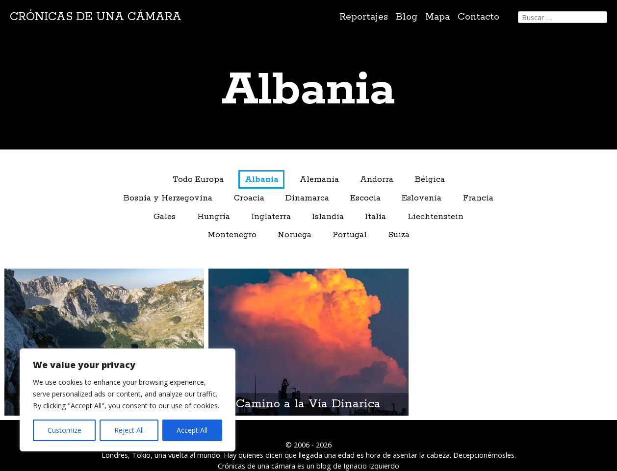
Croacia (249, 198)
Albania (262, 179)
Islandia (328, 217)
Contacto (478, 17)
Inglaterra (271, 217)
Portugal (350, 235)
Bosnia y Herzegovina (168, 198)
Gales (165, 217)
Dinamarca (307, 198)
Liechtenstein (435, 217)
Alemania (319, 179)
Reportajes (363, 17)
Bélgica (430, 179)
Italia (375, 217)
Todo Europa (198, 179)
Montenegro (232, 235)
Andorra (376, 179)
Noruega (294, 235)
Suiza (399, 235)
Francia (478, 198)
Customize (64, 430)
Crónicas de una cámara (95, 17)
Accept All (192, 430)
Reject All (129, 430)
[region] (127, 399)
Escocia (365, 198)
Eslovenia (421, 198)
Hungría (213, 217)
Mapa (437, 17)
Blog (406, 17)
